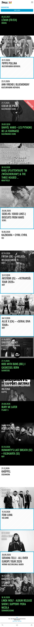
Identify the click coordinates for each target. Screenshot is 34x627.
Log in (17, 617)
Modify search (17, 10)
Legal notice (19, 621)
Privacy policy (15, 621)
